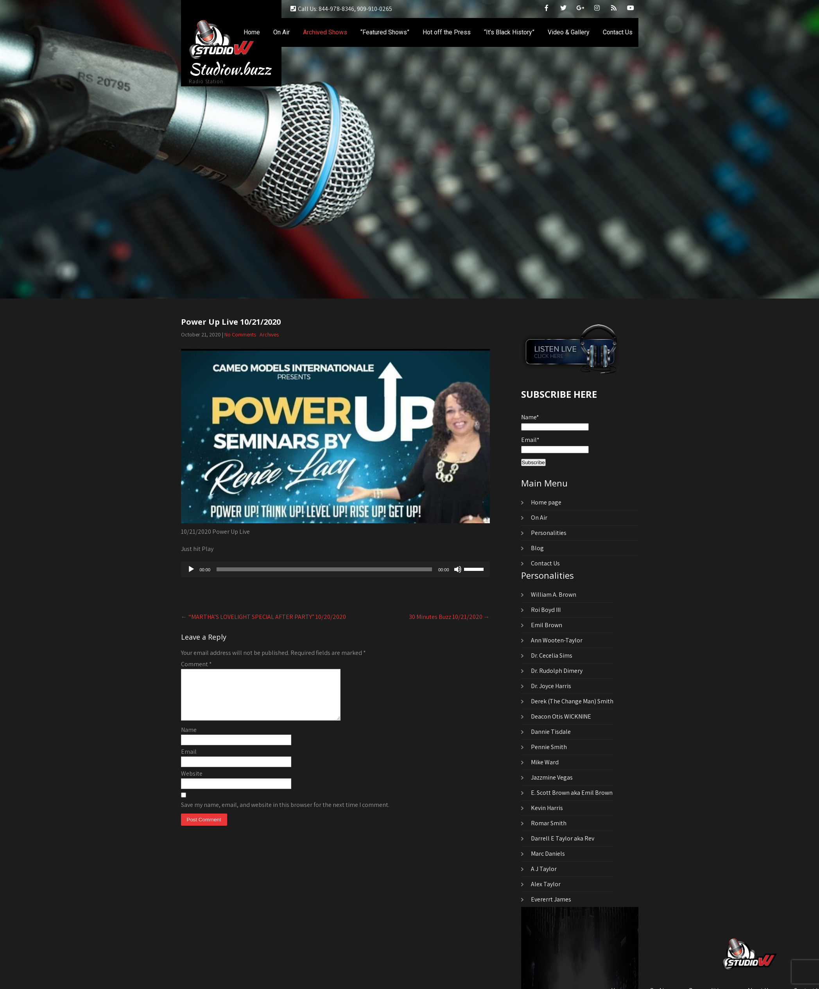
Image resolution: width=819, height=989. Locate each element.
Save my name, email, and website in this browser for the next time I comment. (285, 814)
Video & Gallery (569, 32)
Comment (196, 664)
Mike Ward (545, 762)
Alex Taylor (546, 884)
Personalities (548, 533)
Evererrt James (551, 899)
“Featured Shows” (384, 32)
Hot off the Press (447, 32)
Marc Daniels (548, 854)
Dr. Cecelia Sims (551, 655)
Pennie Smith (549, 747)
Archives (269, 334)
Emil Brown (546, 625)
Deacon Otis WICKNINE (561, 716)
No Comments (240, 334)
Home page (546, 502)
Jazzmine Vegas (552, 777)
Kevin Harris (547, 808)
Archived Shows (325, 32)
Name (189, 739)
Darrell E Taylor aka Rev (562, 838)
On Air (281, 32)
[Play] (191, 569)
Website (192, 783)
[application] (335, 569)
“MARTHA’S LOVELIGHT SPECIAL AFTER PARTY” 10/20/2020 (263, 617)
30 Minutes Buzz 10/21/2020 (449, 617)
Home (252, 32)
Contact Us (618, 32)
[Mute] (458, 569)
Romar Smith (548, 823)
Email (189, 761)
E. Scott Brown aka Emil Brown (572, 793)
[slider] (324, 569)
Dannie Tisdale (551, 732)
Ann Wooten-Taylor (556, 640)
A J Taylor (544, 869)
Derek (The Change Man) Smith (572, 701)
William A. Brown (553, 594)
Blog (537, 548)
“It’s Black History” (509, 32)
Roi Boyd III (546, 610)
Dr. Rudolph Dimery (556, 671)
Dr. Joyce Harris (551, 686)
